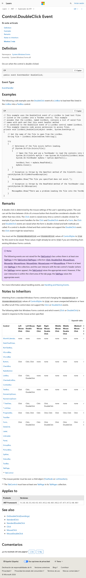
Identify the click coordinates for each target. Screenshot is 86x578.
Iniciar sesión (79, 3)
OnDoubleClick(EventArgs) (18, 516)
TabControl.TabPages (26, 259)
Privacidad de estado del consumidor (29, 571)
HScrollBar (7, 352)
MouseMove (59, 263)
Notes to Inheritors (11, 37)
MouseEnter (31, 263)
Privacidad (6, 571)
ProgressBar (7, 413)
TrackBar (6, 417)
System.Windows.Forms (21, 54)
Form (71, 220)
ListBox (57, 100)
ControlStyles (69, 236)
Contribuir (65, 567)
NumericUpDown (9, 398)
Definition (7, 28)
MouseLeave (44, 263)
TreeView (7, 403)
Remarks (7, 34)
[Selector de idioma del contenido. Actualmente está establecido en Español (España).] (11, 561)
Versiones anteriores (42, 567)
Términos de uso (53, 571)
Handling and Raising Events (56, 284)
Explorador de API (25, 9)
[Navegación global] (2, 3)
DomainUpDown (9, 394)
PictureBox (7, 450)
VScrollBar (7, 357)
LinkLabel (6, 436)
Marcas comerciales (70, 571)
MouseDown (68, 259)
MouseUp (8, 263)
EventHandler (8, 88)
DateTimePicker (9, 343)
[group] (43, 156)
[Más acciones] (82, 9)
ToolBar (6, 463)
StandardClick (13, 519)
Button (5, 361)
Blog (54, 567)
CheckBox (7, 366)
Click (27, 216)
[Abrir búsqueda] (70, 3)
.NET (12, 9)
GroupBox (7, 445)
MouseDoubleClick (15, 533)
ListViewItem (61, 479)
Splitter (6, 454)
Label (5, 431)
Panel (5, 440)
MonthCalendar (9, 338)
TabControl (46, 256)
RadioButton (8, 371)
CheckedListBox (9, 380)
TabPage (8, 259)
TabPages (53, 484)
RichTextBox (7, 347)
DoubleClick (39, 100)
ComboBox (7, 385)
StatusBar (6, 459)
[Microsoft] (43, 3)
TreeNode (48, 479)
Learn (4, 9)
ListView (7, 408)
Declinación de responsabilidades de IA (17, 567)
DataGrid (6, 427)
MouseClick (12, 530)
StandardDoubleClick (16, 523)
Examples (7, 31)
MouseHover (20, 263)
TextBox (20, 104)
